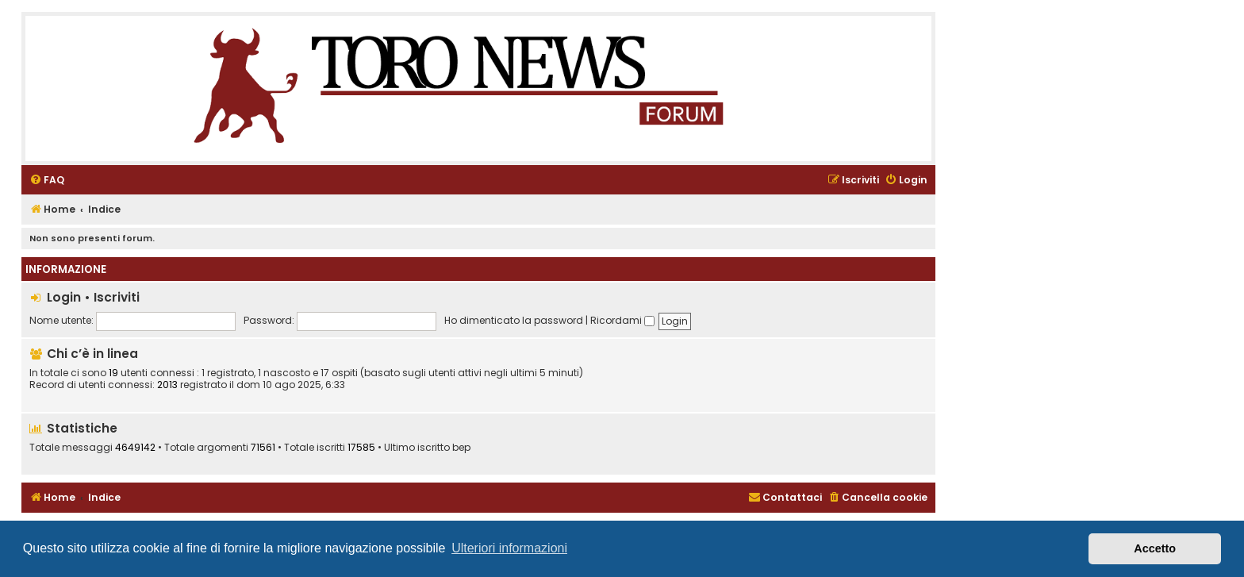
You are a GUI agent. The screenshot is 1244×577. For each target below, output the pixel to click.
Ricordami (622, 320)
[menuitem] (46, 180)
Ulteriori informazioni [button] (509, 548)
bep (461, 447)
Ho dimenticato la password (513, 320)
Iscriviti (117, 297)
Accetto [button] (1155, 548)
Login (64, 297)
